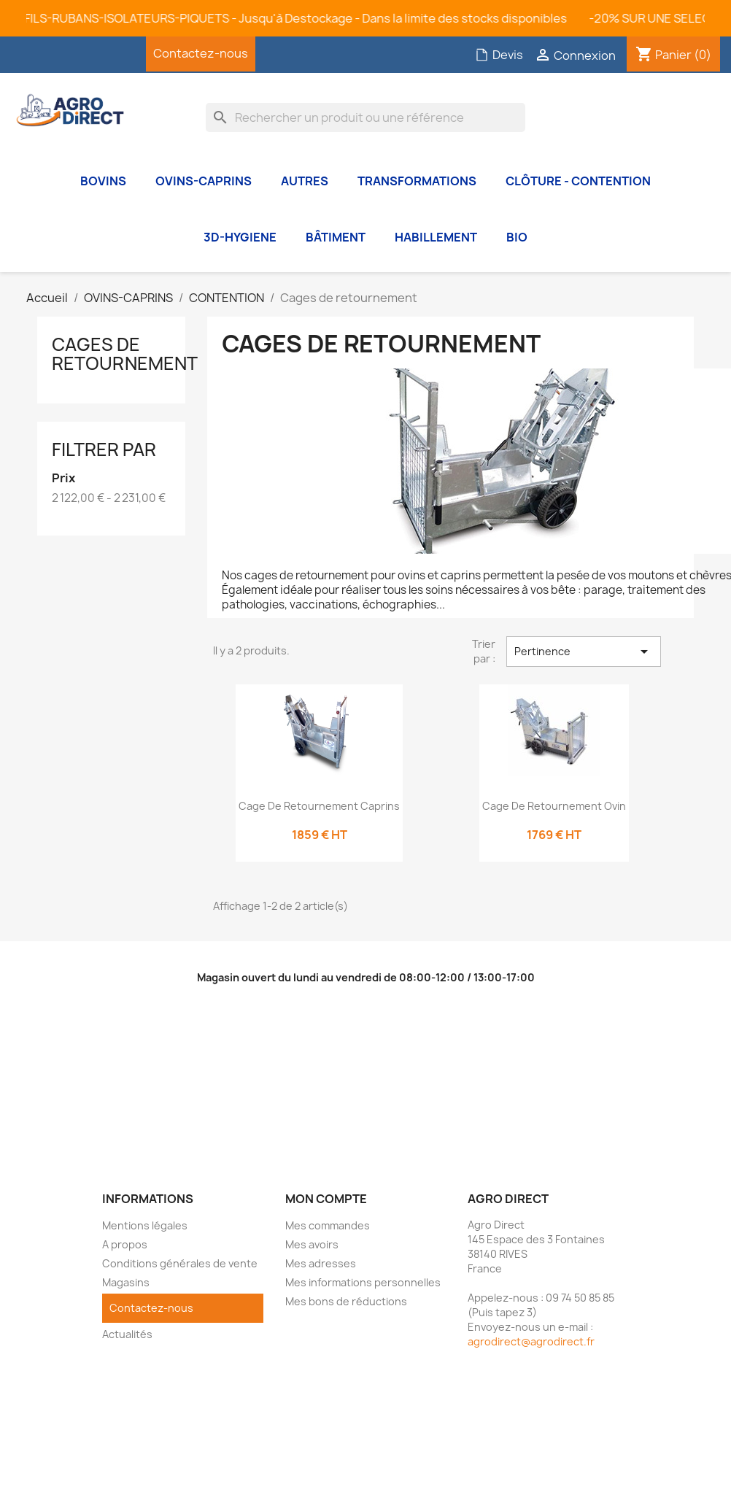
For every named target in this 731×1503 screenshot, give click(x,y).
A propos (124, 1244)
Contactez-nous (200, 53)
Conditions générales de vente (180, 1263)
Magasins (126, 1282)
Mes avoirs (312, 1244)
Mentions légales (144, 1225)
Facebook (40, 54)
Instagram (113, 54)
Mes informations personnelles (363, 1282)
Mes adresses (320, 1263)
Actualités (127, 1334)
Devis (499, 54)
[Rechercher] (365, 117)
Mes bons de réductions (346, 1301)
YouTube (76, 54)
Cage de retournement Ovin (554, 806)
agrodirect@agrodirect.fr (531, 1341)
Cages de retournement (125, 354)
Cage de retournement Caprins (319, 806)
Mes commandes (327, 1225)
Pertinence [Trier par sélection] (583, 651)
